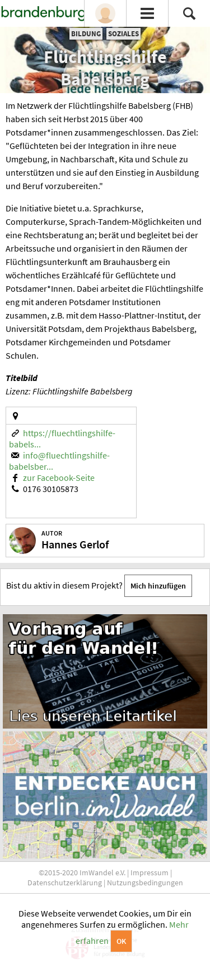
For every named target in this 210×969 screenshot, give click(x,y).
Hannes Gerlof (75, 544)
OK (121, 941)
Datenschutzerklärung (64, 883)
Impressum (149, 872)
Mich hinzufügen (158, 586)
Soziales (123, 33)
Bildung (86, 33)
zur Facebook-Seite (59, 477)
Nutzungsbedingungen (145, 883)
